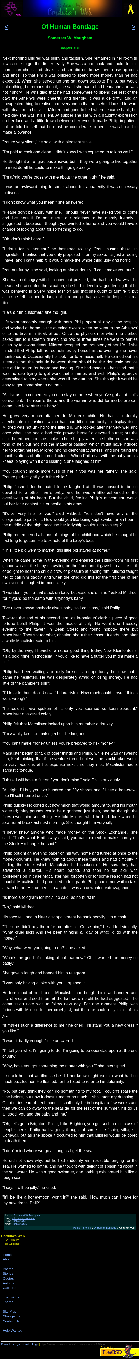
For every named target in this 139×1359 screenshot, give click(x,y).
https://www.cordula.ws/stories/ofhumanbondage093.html (73, 1344)
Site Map (9, 1311)
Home (76, 1227)
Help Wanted (12, 1331)
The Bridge (11, 1297)
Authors (9, 1283)
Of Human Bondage (23, 1218)
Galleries (9, 1288)
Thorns (8, 1302)
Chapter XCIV (19, 1223)
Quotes (8, 1278)
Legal (35, 1344)
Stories (87, 1227)
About (7, 1259)
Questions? (23, 1344)
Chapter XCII (18, 1221)
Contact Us (11, 1321)
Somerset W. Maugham (27, 1215)
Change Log (12, 1316)
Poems (8, 1269)
